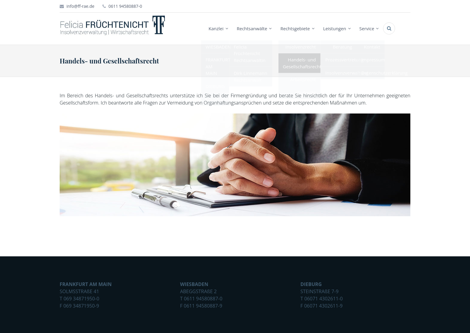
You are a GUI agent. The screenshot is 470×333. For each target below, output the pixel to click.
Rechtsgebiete (295, 28)
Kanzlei (216, 28)
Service (366, 28)
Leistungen (334, 28)
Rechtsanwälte (252, 28)
